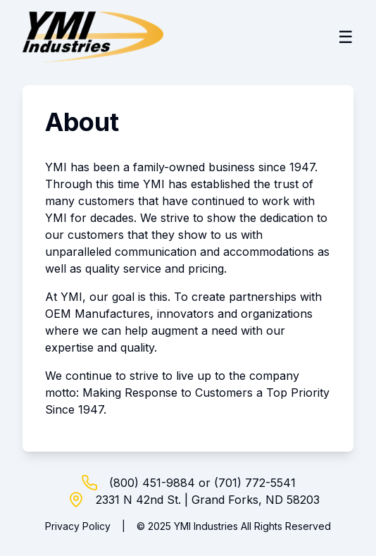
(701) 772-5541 (255, 483)
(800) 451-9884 (152, 483)
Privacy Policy (78, 526)
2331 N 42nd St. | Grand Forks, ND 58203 (208, 500)
